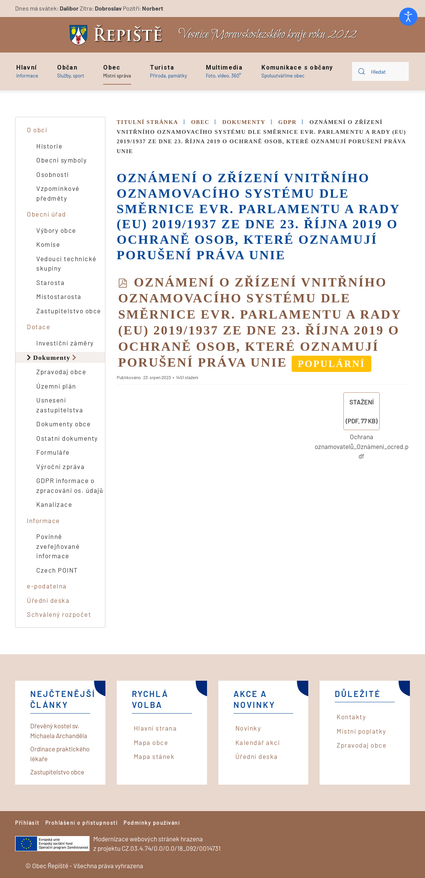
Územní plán (56, 386)
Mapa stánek (154, 756)
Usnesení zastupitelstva (59, 404)
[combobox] (380, 71)
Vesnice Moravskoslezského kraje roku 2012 (267, 34)
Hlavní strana (155, 728)
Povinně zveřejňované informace (58, 546)
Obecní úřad (46, 214)
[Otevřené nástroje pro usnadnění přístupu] (408, 17)
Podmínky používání (152, 822)
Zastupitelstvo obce (68, 310)
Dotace (38, 326)
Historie (49, 146)
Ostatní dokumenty (67, 438)
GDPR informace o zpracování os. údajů (70, 485)
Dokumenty (52, 357)
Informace (43, 520)
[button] (27, 71)
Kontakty (351, 716)
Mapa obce (151, 742)
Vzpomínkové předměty (58, 193)
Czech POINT (57, 570)
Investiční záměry (65, 343)
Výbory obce (56, 230)
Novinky (248, 728)
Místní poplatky (361, 731)
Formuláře (53, 452)
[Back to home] (118, 35)
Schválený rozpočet (59, 614)
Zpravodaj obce (61, 371)
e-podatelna (47, 586)
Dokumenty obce (63, 423)
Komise (48, 244)
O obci (37, 129)
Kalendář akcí (257, 742)
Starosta (50, 282)
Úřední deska (48, 600)
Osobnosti (52, 174)
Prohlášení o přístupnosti (81, 822)
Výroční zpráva (60, 466)
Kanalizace (54, 504)
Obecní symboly (61, 160)
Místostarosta (59, 296)
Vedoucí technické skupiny (66, 263)
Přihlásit (27, 822)
